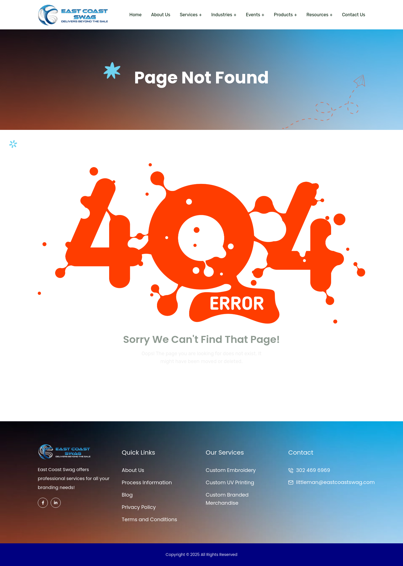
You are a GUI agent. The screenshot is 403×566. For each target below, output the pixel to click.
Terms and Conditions (149, 519)
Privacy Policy (139, 507)
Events (253, 14)
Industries (221, 14)
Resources (317, 14)
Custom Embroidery (231, 470)
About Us (160, 14)
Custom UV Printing (230, 482)
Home (135, 14)
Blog (127, 494)
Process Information (147, 482)
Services (189, 14)
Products (283, 14)
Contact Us (353, 14)
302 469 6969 (313, 470)
